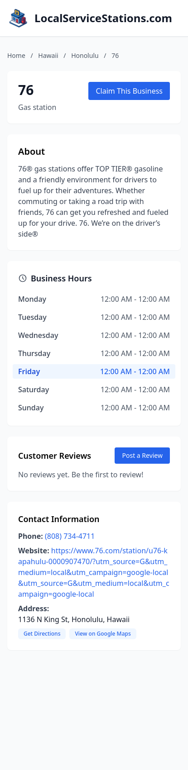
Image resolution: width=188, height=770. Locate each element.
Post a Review (142, 455)
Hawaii (48, 55)
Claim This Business (129, 91)
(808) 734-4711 (70, 536)
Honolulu (85, 55)
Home (16, 55)
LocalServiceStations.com (103, 18)
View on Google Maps (102, 633)
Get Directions (42, 633)
